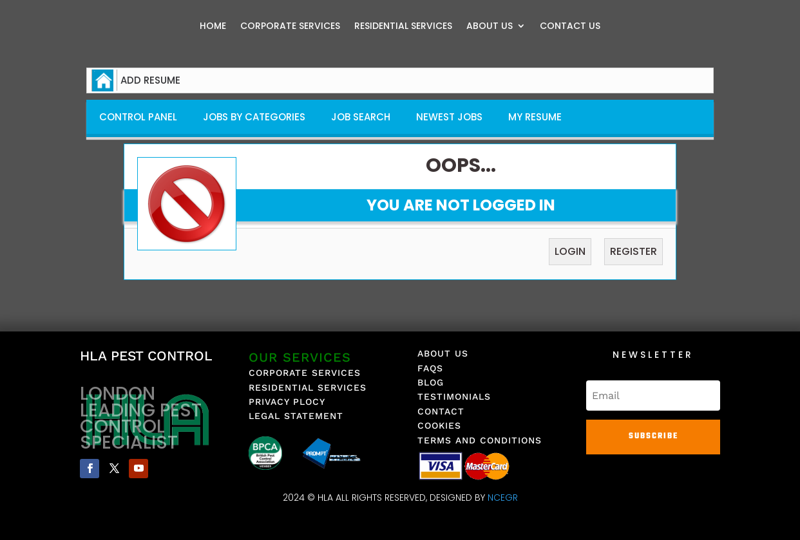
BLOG (430, 382)
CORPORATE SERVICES (290, 26)
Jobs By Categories (254, 117)
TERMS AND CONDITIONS (479, 440)
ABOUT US (489, 26)
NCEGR (503, 497)
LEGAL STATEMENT (296, 416)
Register (633, 251)
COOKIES (439, 425)
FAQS (430, 368)
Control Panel (138, 117)
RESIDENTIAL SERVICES (403, 26)
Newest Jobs (449, 117)
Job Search (360, 117)
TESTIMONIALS (454, 396)
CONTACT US (570, 26)
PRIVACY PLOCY (287, 401)
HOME (213, 26)
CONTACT (440, 411)
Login (570, 251)
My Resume (535, 117)
